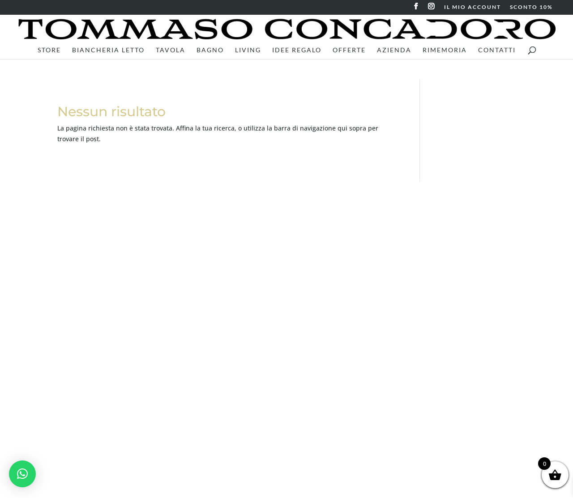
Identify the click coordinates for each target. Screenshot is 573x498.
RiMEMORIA (445, 50)
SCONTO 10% (531, 7)
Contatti (497, 50)
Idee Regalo (296, 50)
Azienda (394, 50)
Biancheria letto (108, 50)
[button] (22, 473)
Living (248, 50)
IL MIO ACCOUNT (472, 7)
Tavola (170, 50)
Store (49, 50)
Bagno (210, 50)
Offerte (349, 50)
